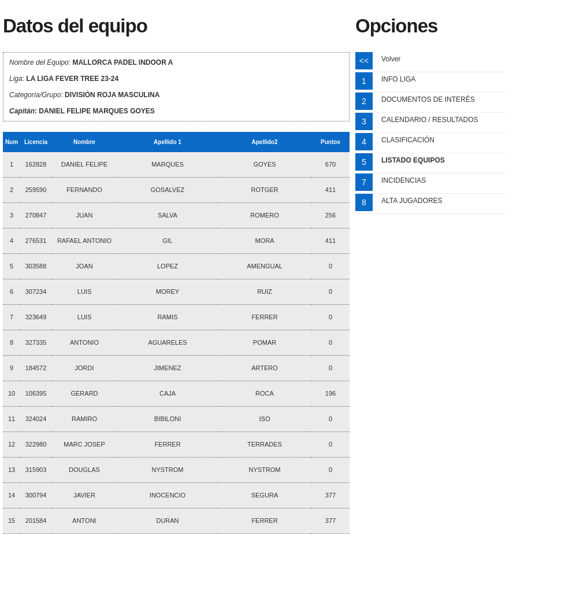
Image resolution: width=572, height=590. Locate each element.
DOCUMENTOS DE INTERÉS (428, 99)
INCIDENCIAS (403, 180)
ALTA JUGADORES (412, 201)
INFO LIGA (398, 79)
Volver (390, 59)
